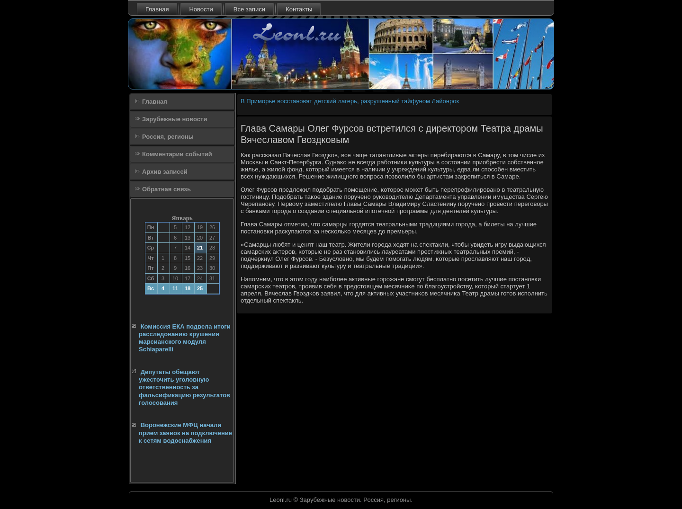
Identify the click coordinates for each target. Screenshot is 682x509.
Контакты (299, 9)
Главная (157, 9)
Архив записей (165, 171)
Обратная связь (166, 189)
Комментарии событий (177, 154)
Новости (201, 9)
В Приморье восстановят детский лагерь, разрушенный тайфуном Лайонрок (350, 101)
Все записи (249, 9)
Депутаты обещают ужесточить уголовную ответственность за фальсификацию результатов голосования (184, 387)
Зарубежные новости (174, 119)
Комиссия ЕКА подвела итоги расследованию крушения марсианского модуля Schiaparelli (185, 338)
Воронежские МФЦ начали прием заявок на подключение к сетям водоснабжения (185, 432)
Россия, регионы (168, 136)
